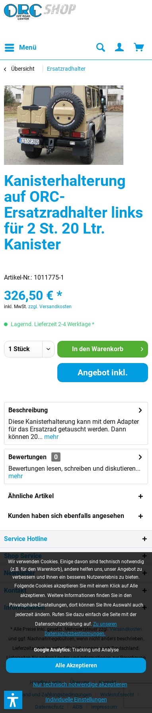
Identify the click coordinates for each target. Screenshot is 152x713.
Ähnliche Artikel (31, 496)
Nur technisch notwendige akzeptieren (80, 684)
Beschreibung (28, 410)
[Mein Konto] (120, 48)
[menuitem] (20, 48)
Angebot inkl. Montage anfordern (102, 375)
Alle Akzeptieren (76, 665)
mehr (50, 437)
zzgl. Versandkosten (50, 306)
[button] (13, 700)
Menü (21, 46)
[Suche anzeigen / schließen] (100, 48)
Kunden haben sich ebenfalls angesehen (66, 516)
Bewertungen (27, 457)
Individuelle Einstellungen (76, 699)
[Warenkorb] (139, 48)
